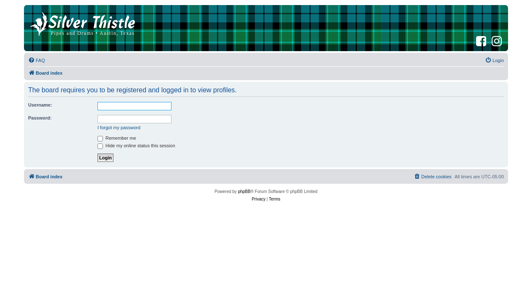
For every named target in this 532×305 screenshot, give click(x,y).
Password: (40, 117)
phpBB (244, 191)
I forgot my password (118, 127)
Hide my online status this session (136, 145)
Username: (40, 104)
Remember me (116, 138)
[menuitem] (36, 60)
